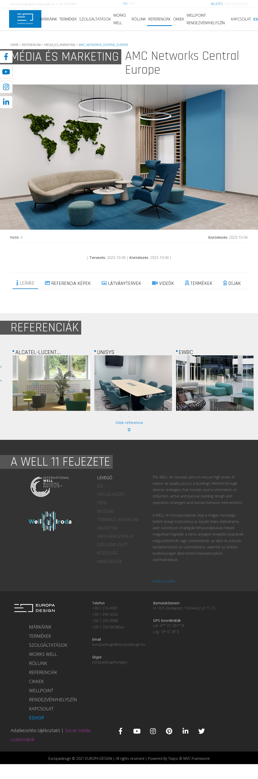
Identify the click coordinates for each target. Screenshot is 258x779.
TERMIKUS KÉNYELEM (118, 519)
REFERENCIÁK (159, 18)
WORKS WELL (119, 19)
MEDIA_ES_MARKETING (59, 45)
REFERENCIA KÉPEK (68, 283)
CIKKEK (178, 18)
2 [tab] (129, 416)
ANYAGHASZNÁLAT (115, 536)
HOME (14, 45)
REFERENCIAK (31, 45)
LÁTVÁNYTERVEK (121, 283)
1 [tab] (121, 416)
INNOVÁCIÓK (109, 561)
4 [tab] (144, 416)
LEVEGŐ (104, 477)
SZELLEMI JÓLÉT (112, 544)
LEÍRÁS (25, 283)
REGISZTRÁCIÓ (237, 4)
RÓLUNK (139, 18)
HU (125, 3)
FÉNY (102, 502)
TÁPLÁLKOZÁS (110, 494)
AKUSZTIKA (107, 528)
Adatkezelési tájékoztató (35, 730)
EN (133, 3)
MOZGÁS (105, 511)
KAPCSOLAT (241, 18)
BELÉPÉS (217, 4)
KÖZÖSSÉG (107, 553)
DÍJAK (232, 283)
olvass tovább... (165, 581)
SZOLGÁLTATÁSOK (95, 18)
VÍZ (100, 486)
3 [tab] (136, 416)
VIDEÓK (163, 283)
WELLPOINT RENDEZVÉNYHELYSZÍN (206, 19)
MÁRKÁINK (48, 18)
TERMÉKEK (68, 18)
